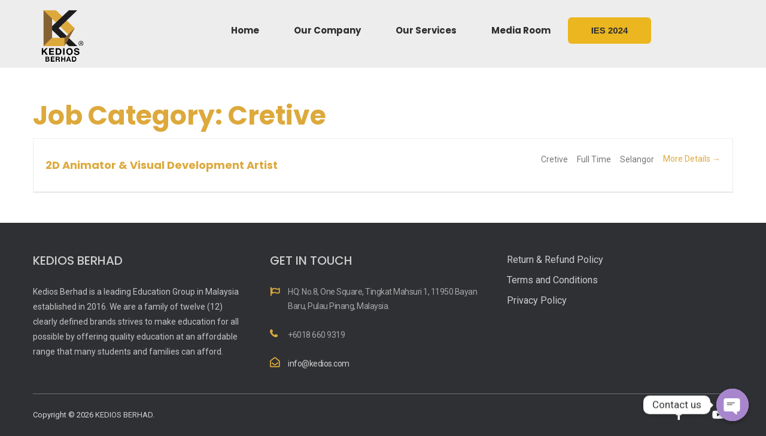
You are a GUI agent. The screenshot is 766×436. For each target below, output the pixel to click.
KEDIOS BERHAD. (124, 414)
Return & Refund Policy (555, 259)
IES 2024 (609, 30)
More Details (692, 159)
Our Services (426, 30)
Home (245, 30)
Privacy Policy (537, 300)
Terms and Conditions (552, 280)
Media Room (521, 30)
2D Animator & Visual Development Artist (161, 165)
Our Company (327, 30)
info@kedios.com (318, 363)
